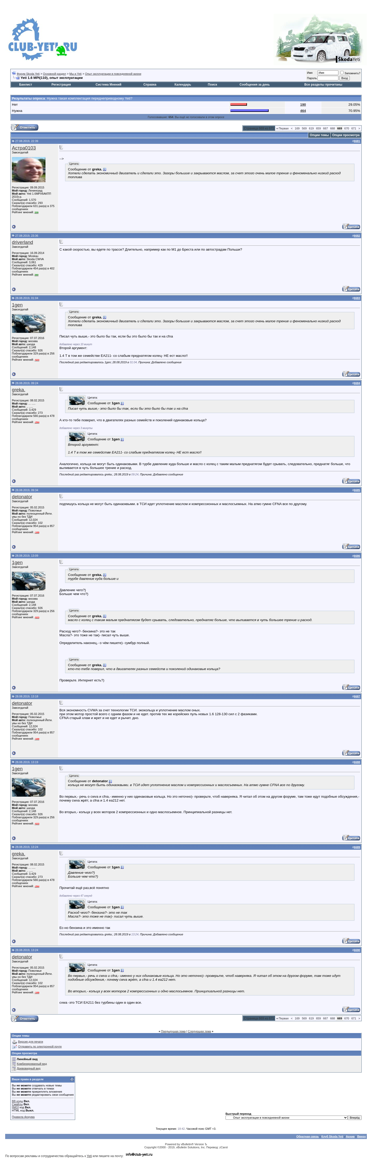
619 (311, 128)
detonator (22, 496)
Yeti (89, 1156)
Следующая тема (199, 1031)
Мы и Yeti (75, 73)
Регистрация (61, 84)
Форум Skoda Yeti (28, 73)
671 (353, 128)
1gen (17, 305)
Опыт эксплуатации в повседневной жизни (113, 73)
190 (303, 104)
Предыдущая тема (173, 1031)
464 (303, 111)
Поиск (212, 84)
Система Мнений (108, 84)
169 (297, 128)
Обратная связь (307, 1136)
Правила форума (23, 1116)
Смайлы (17, 1104)
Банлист (25, 84)
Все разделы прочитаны (323, 84)
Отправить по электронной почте (40, 1046)
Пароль (312, 78)
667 (325, 128)
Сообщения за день (254, 84)
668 (332, 128)
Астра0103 (24, 148)
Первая (282, 128)
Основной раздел (54, 73)
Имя (309, 72)
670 (346, 128)
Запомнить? (350, 73)
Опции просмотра (346, 135)
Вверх (361, 1136)
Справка (149, 84)
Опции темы (319, 135)
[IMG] (15, 1107)
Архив (350, 1136)
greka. (18, 389)
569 (304, 128)
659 (318, 128)
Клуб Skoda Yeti (332, 1136)
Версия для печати (30, 1041)
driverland (22, 242)
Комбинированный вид (32, 1063)
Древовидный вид (29, 1068)
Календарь (182, 84)
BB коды (17, 1101)
